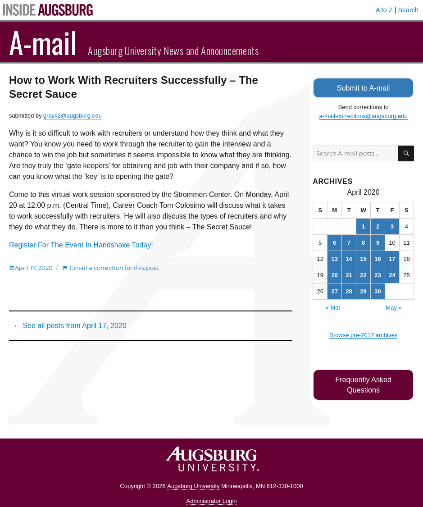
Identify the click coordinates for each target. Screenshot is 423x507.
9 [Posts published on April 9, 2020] (377, 242)
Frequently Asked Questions (363, 379)
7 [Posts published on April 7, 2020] (348, 242)
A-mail (43, 42)
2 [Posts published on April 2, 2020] (377, 226)
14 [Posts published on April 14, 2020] (349, 258)
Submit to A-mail (363, 87)
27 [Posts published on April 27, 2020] (334, 291)
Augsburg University (193, 475)
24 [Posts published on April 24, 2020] (392, 274)
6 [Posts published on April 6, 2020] (334, 242)
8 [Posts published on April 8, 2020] (363, 242)
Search (408, 10)
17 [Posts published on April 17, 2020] (392, 258)
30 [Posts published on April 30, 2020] (377, 291)
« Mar (333, 307)
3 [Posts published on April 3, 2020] (392, 226)
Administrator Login (211, 490)
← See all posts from (70, 325)
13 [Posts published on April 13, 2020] (334, 258)
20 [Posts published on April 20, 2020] (334, 274)
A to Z (384, 10)
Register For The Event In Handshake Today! (81, 245)
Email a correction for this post (114, 267)
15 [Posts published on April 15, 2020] (363, 258)
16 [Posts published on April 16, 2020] (377, 258)
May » (393, 307)
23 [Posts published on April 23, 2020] (377, 274)
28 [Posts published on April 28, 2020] (349, 291)
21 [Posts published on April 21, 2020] (349, 274)
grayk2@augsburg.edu (72, 115)
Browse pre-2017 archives (363, 334)
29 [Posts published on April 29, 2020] (363, 291)
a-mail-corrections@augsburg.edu (363, 115)
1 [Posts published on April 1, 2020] (363, 226)
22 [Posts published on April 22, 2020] (363, 274)
